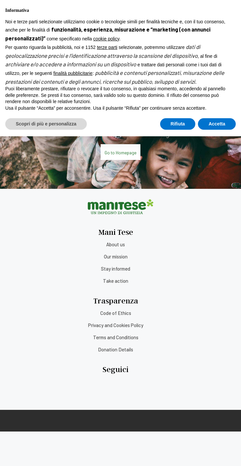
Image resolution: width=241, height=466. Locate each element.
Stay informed (115, 269)
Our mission (116, 256)
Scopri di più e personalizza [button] (46, 453)
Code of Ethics (115, 313)
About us (115, 244)
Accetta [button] (216, 453)
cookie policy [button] (106, 368)
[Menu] (5, 13)
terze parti (107, 377)
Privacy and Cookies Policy (115, 325)
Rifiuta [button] (178, 453)
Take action (115, 281)
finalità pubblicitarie (72, 403)
